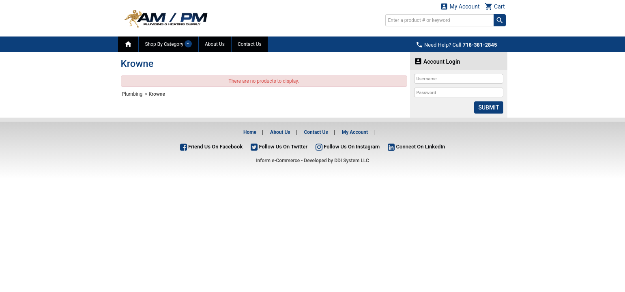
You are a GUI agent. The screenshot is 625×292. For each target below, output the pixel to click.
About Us (215, 44)
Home (249, 132)
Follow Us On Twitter (279, 147)
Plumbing (133, 94)
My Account (460, 6)
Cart (495, 6)
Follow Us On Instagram (348, 147)
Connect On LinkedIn (416, 147)
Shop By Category (168, 43)
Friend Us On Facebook (211, 147)
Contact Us (250, 44)
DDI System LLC (351, 160)
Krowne (156, 94)
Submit (488, 107)
